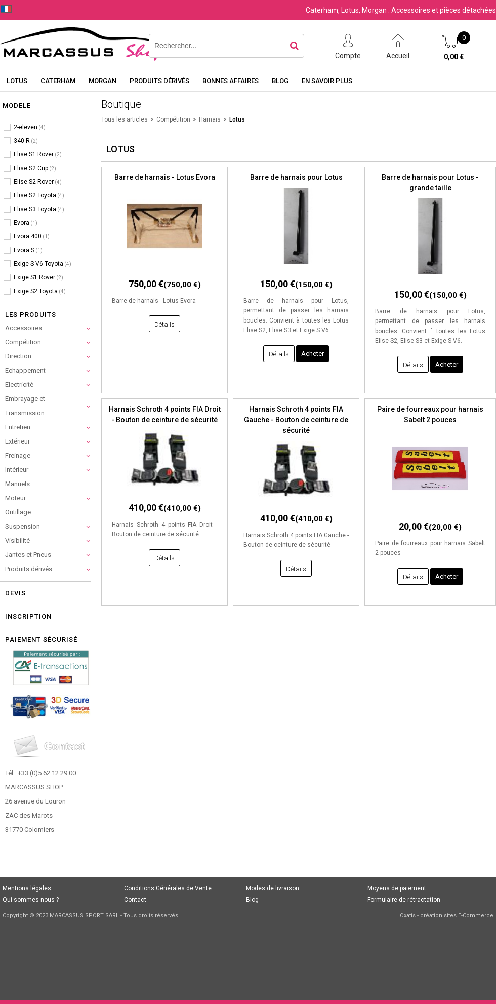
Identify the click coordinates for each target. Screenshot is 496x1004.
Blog (280, 81)
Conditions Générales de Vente (168, 888)
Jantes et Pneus (28, 554)
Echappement (25, 370)
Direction (18, 356)
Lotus (17, 81)
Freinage (17, 455)
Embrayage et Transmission (25, 406)
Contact (135, 899)
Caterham (57, 81)
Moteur (15, 498)
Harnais (210, 119)
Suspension (22, 526)
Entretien (17, 427)
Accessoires (23, 328)
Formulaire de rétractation (403, 899)
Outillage (18, 512)
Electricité (19, 384)
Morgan (102, 81)
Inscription (28, 616)
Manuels (17, 484)
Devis (15, 593)
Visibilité (17, 540)
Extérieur (17, 441)
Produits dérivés (159, 81)
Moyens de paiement (396, 888)
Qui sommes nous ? (31, 899)
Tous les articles (124, 119)
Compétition (23, 342)
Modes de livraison (272, 888)
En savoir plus (327, 81)
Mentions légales (27, 888)
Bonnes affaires (230, 81)
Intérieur (16, 469)
